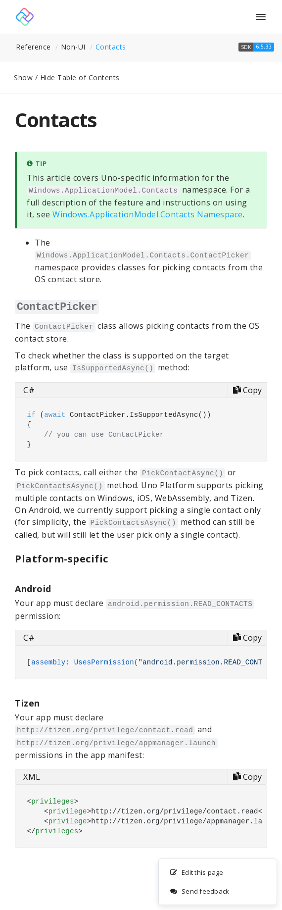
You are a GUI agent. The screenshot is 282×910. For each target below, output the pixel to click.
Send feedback (199, 891)
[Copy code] (247, 390)
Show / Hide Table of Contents (67, 77)
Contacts (110, 46)
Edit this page (197, 872)
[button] (256, 47)
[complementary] (217, 882)
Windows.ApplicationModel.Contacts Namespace (147, 214)
